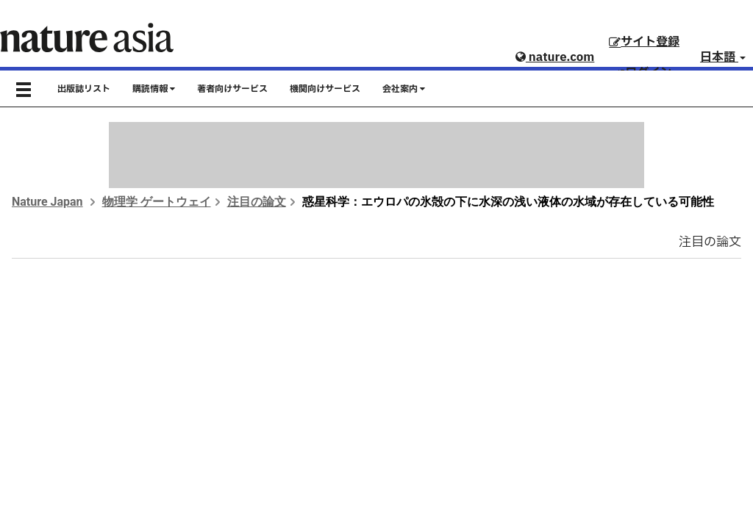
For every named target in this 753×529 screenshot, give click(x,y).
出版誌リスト (83, 89)
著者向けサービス (232, 89)
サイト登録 (644, 42)
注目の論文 (256, 202)
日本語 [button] (723, 57)
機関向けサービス (325, 89)
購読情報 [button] (153, 89)
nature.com (554, 57)
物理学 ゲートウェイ (156, 202)
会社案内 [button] (403, 89)
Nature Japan (47, 202)
